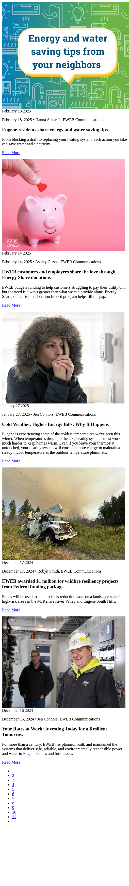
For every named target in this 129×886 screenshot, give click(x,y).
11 (14, 817)
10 (14, 812)
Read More (11, 152)
